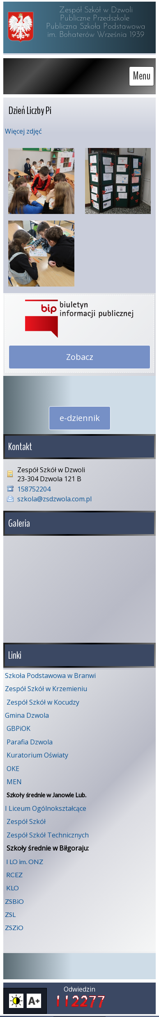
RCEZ (14, 871)
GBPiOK (18, 725)
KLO (12, 884)
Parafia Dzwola (30, 738)
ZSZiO (14, 924)
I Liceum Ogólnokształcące (45, 805)
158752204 (34, 489)
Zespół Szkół (26, 818)
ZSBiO (14, 898)
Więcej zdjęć (23, 131)
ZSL (10, 911)
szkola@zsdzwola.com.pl (54, 498)
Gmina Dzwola (27, 712)
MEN (14, 778)
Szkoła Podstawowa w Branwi (50, 672)
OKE (13, 765)
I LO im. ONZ (24, 858)
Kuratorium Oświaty (37, 751)
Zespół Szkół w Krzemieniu (46, 685)
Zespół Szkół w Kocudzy (43, 698)
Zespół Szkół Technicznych (48, 831)
